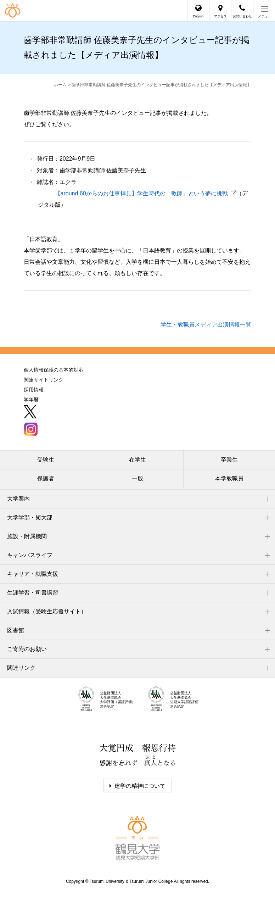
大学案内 (18, 499)
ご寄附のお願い (27, 649)
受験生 (45, 460)
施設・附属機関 (27, 536)
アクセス (220, 16)
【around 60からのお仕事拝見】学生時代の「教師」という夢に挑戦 (141, 193)
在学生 (137, 460)
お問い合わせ (242, 16)
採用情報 (34, 389)
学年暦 (31, 399)
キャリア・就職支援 (32, 574)
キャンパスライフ (29, 555)
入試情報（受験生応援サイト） (46, 611)
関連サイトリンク (43, 380)
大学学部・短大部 (29, 517)
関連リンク (21, 668)
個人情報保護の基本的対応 (53, 370)
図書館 (15, 630)
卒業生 (229, 460)
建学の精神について (139, 786)
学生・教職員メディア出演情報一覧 (206, 325)
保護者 (45, 478)
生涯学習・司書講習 (32, 593)
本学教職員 (229, 478)
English (198, 16)
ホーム (60, 84)
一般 (137, 478)
